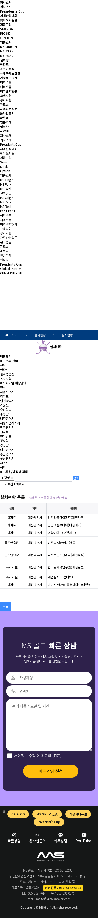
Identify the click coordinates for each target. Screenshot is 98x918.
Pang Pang (7, 211)
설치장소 (5, 60)
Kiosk (4, 166)
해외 (3, 467)
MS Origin (7, 180)
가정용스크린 (8, 77)
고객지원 (5, 95)
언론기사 (5, 122)
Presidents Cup (12, 11)
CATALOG (18, 814)
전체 (3, 365)
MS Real (5, 188)
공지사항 (5, 100)
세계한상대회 (8, 15)
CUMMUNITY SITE (12, 273)
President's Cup (11, 264)
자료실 (4, 104)
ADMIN (4, 131)
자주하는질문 (8, 109)
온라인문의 (7, 113)
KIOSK (5, 33)
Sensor (5, 162)
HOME (12, 335)
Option (5, 171)
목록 (5, 606)
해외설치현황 (8, 91)
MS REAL (6, 55)
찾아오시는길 (8, 20)
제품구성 (5, 24)
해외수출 (5, 82)
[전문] (56, 755)
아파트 (4, 64)
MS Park (5, 184)
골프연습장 (7, 69)
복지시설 (5, 378)
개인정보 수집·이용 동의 (38, 755)
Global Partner (10, 268)
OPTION (6, 38)
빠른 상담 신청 (51, 771)
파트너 (4, 117)
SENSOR (6, 29)
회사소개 (5, 2)
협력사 (4, 126)
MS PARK (7, 51)
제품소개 (5, 42)
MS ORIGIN (8, 46)
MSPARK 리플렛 (47, 814)
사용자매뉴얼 (78, 814)
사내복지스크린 (10, 73)
